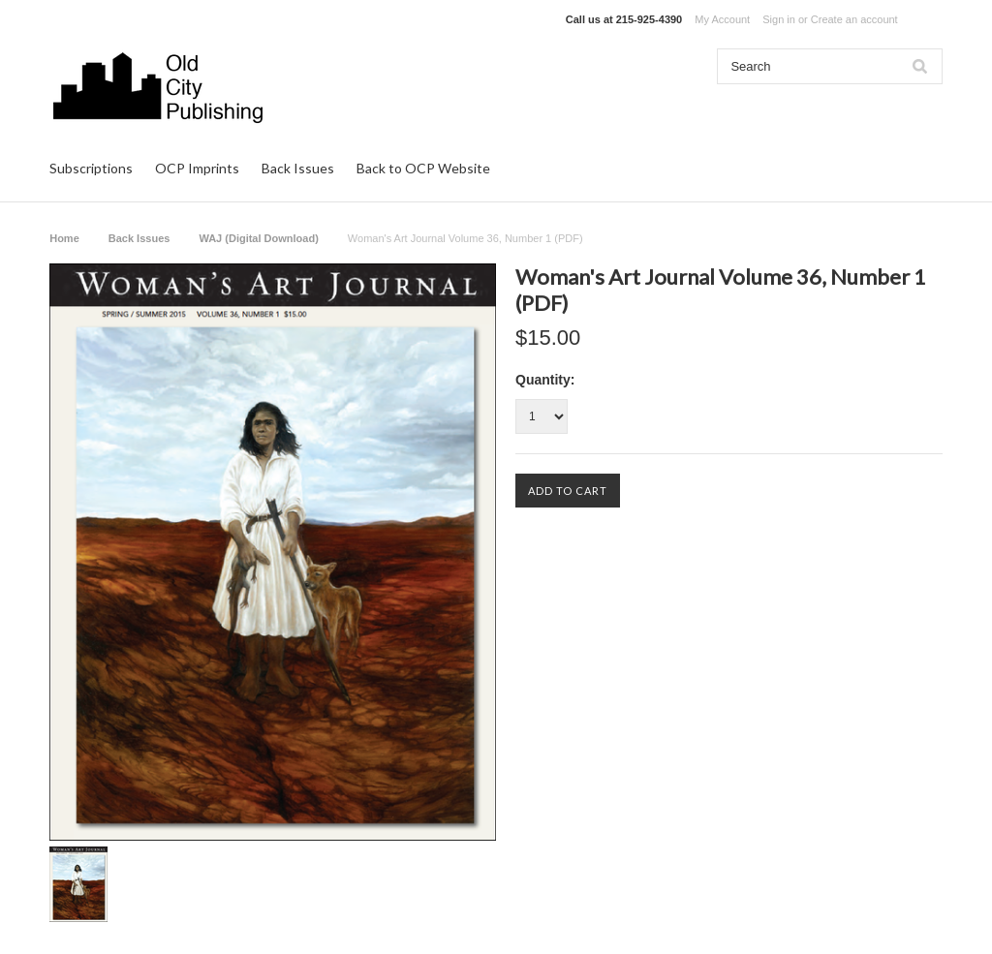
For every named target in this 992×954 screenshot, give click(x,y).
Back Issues (298, 168)
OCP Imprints (197, 168)
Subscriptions (91, 168)
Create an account (854, 19)
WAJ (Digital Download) (258, 238)
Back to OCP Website (423, 168)
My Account (722, 19)
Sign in (778, 19)
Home (64, 238)
